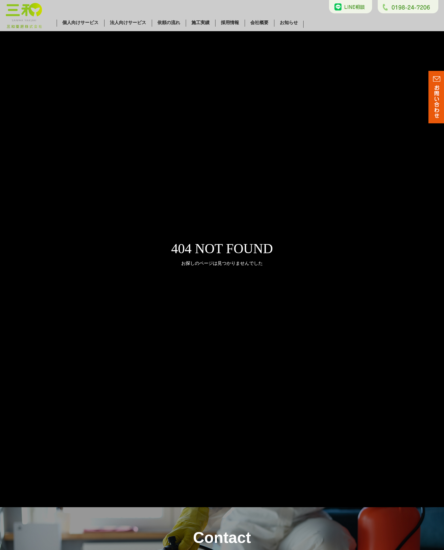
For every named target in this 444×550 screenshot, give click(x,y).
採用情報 (230, 22)
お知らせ (289, 22)
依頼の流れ (168, 22)
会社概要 (259, 22)
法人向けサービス (128, 22)
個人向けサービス (80, 22)
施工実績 (200, 22)
